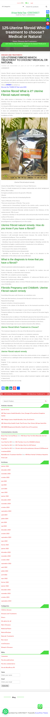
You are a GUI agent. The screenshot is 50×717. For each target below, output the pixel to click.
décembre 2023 (6, 530)
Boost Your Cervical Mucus (9, 435)
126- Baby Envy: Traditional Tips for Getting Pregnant (38, 394)
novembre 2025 (6, 473)
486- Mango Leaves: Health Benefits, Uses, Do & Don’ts (17, 419)
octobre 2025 (5, 477)
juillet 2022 (4, 571)
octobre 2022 (5, 560)
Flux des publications (7, 660)
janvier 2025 (5, 496)
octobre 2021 (5, 597)
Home (15, 41)
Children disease (6, 610)
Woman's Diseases (7, 647)
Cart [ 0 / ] (20, 3)
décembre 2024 (6, 500)
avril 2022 (4, 575)
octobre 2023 (5, 533)
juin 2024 (4, 522)
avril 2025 (4, 488)
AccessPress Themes (41, 713)
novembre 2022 (6, 556)
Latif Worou (40, 66)
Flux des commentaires (8, 663)
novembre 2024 (6, 503)
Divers (3, 617)
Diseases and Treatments (27, 41)
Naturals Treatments (7, 636)
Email (3, 679)
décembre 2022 (6, 552)
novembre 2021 (6, 593)
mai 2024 (4, 526)
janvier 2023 (5, 548)
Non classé (4, 640)
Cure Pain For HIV (6, 442)
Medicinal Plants (6, 628)
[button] (5, 711)
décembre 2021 (6, 589)
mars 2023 (4, 541)
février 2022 (5, 582)
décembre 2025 (6, 470)
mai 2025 (4, 485)
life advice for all (6, 621)
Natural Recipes (6, 632)
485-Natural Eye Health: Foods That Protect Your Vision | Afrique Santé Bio (23, 423)
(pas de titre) (5, 409)
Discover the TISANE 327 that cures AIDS (13, 87)
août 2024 (4, 515)
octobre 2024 (5, 507)
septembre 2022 (6, 563)
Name (3, 672)
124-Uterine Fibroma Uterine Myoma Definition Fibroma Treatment (14, 394)
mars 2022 (4, 578)
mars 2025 (4, 492)
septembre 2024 (6, 511)
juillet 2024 (4, 518)
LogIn (31, 3)
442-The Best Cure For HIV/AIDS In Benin (27, 442)
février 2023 (5, 545)
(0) (27, 3)
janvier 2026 (5, 466)
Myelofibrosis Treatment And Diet (11, 454)
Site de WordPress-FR (8, 667)
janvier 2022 (5, 586)
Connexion (4, 656)
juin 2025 (4, 481)
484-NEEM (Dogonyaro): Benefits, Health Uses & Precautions (19, 427)
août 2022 (4, 567)
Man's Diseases (6, 625)
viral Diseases (5, 643)
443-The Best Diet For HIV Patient (25, 445)
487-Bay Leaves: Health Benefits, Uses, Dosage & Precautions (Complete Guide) (23, 414)
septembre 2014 (6, 601)
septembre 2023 (6, 537)
